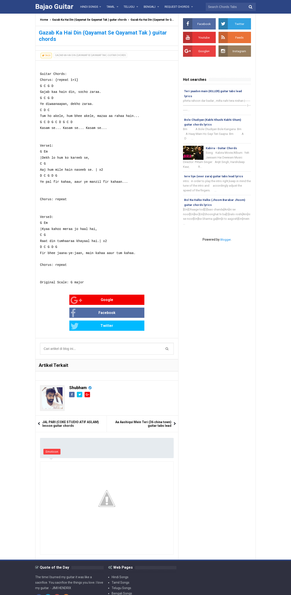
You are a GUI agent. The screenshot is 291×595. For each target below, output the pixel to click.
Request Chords (123, 573)
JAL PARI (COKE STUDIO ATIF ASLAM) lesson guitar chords (70, 398)
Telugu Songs (121, 562)
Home (44, 19)
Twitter (144, 300)
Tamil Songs (120, 556)
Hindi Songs (120, 551)
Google (54, 300)
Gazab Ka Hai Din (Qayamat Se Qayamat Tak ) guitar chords (89, 19)
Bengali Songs (122, 567)
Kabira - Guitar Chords (222, 149)
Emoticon (52, 425)
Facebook (100, 300)
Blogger (225, 242)
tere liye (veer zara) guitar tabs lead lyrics (214, 178)
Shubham (78, 361)
